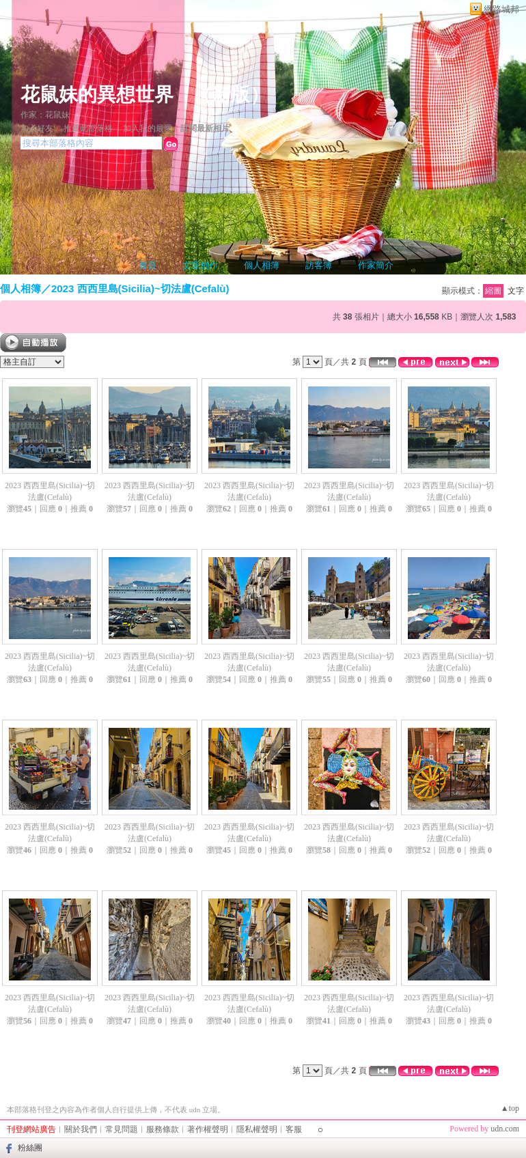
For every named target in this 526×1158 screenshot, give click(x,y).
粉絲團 (30, 1148)
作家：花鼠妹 (45, 114)
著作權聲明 (207, 1129)
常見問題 (121, 1129)
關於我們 (80, 1129)
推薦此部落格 (88, 128)
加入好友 (36, 128)
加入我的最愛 (147, 128)
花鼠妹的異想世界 (97, 94)
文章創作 (200, 265)
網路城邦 (501, 9)
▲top (510, 1108)
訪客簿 (318, 265)
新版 (231, 94)
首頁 (147, 265)
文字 (516, 291)
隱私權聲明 (256, 1129)
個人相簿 (261, 265)
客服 (294, 1129)
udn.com (504, 1128)
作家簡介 (375, 265)
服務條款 (162, 1129)
